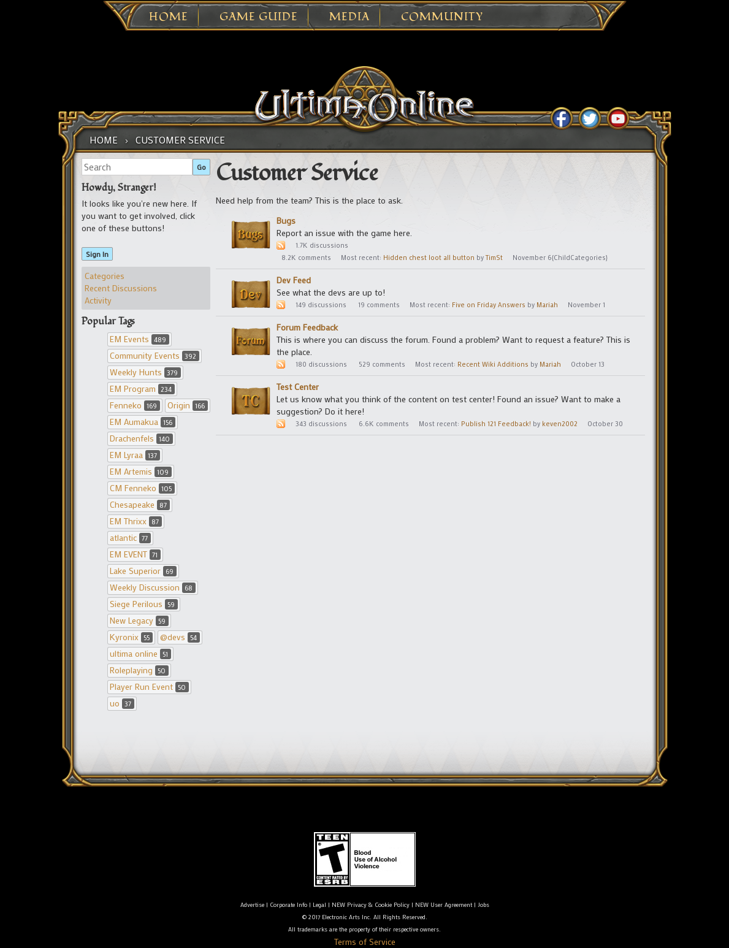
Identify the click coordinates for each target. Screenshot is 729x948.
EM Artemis (141, 471)
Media (349, 17)
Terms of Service (364, 941)
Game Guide (258, 17)
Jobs (483, 905)
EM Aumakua (142, 421)
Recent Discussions (121, 288)
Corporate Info (288, 905)
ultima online (140, 653)
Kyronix (131, 637)
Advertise (252, 905)
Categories (104, 275)
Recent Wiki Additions (493, 364)
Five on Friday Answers (488, 304)
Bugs (286, 220)
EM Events (139, 339)
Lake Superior (143, 570)
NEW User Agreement (443, 905)
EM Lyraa (135, 455)
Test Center (298, 386)
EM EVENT (135, 554)
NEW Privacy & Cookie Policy (371, 905)
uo (122, 703)
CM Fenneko (142, 488)
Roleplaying (139, 670)
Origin (187, 405)
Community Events (154, 355)
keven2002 (560, 423)
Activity (98, 300)
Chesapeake (140, 504)
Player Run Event (149, 686)
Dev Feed (294, 280)
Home (168, 17)
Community (442, 17)
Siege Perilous (144, 604)
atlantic (130, 537)
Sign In (97, 254)
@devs (180, 637)
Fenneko (135, 405)
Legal (319, 905)
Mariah (547, 304)
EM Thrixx (136, 521)
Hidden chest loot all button (429, 257)
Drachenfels (141, 438)
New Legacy (139, 620)
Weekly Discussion (153, 587)
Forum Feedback (307, 327)
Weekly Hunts (145, 372)
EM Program (142, 388)
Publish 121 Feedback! (496, 423)
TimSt (494, 257)
